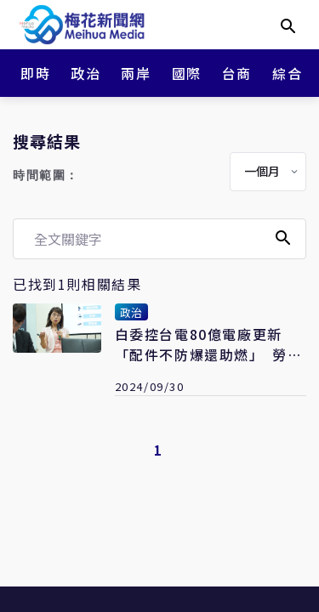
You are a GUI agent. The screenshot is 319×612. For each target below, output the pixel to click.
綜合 (287, 73)
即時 (35, 73)
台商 (237, 73)
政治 (85, 73)
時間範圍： (46, 175)
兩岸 (136, 73)
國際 (187, 73)
